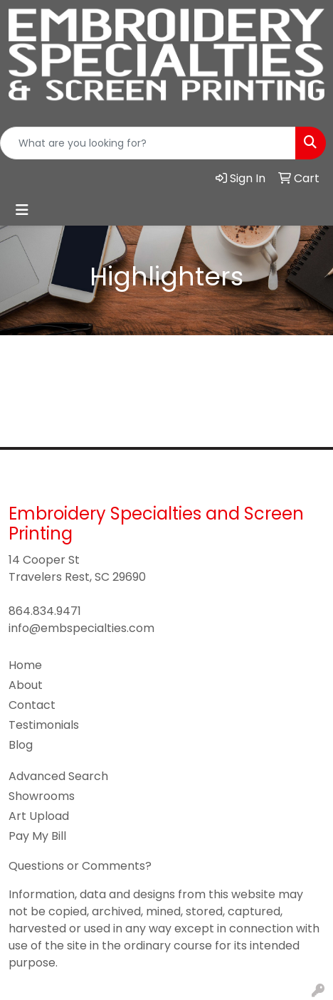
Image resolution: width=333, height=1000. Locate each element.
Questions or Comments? (80, 866)
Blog (21, 745)
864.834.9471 (45, 611)
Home (25, 665)
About (26, 685)
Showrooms (42, 796)
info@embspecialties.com (81, 628)
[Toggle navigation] (22, 210)
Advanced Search (58, 776)
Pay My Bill (37, 836)
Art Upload (39, 816)
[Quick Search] (148, 143)
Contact (32, 705)
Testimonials (44, 725)
